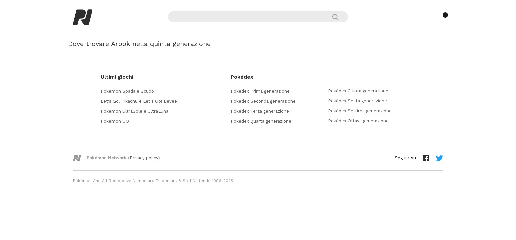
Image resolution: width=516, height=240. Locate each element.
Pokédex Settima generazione (360, 110)
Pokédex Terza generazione (260, 111)
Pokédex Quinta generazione (358, 90)
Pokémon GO (115, 121)
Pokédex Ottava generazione (358, 120)
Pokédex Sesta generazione (357, 100)
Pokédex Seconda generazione (263, 101)
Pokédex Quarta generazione (261, 121)
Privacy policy (144, 157)
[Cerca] (338, 16)
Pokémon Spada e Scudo (127, 91)
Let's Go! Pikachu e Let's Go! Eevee (139, 101)
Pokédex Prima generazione (260, 91)
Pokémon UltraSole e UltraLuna (134, 111)
